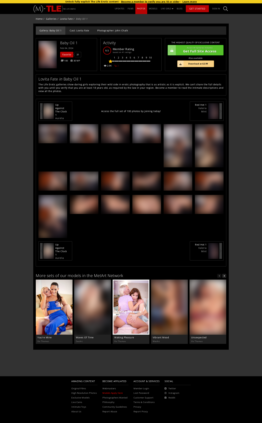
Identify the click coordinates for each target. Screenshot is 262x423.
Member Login (141, 388)
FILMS (131, 8)
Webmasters (109, 388)
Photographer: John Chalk (112, 30)
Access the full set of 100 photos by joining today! (131, 111)
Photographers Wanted (114, 397)
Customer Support (143, 397)
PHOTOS (141, 8)
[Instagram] (172, 393)
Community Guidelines (114, 406)
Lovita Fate (66, 18)
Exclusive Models (80, 397)
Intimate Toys (78, 406)
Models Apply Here (112, 393)
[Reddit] (170, 397)
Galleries (51, 18)
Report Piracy (141, 411)
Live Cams (76, 402)
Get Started (197, 8)
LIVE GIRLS (167, 8)
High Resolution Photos (84, 393)
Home (39, 18)
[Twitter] (170, 388)
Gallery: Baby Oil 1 (50, 30)
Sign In (216, 8)
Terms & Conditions (144, 402)
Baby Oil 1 (69, 42)
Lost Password (141, 393)
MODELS (153, 8)
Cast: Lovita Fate (79, 30)
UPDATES (119, 8)
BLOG (179, 8)
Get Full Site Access (195, 50)
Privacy (137, 406)
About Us (76, 411)
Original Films (78, 388)
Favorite (66, 54)
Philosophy (108, 402)
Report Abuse (109, 411)
